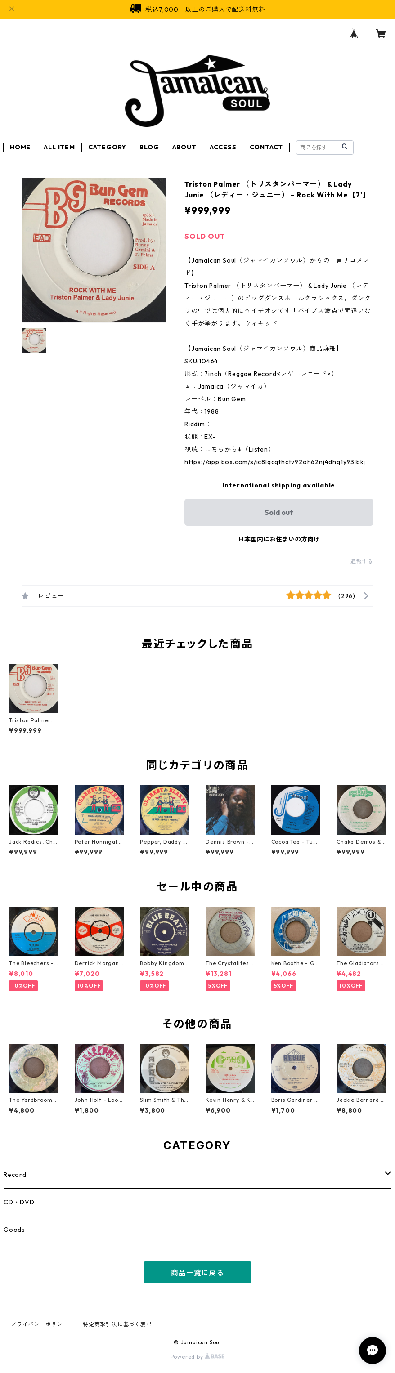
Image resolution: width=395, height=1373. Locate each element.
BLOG (149, 147)
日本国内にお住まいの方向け (279, 539)
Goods (14, 1229)
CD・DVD (19, 1202)
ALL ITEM (59, 147)
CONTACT (266, 147)
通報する (361, 561)
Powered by (198, 1356)
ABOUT (184, 147)
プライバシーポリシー (39, 1324)
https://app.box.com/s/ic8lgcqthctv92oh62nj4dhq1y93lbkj (274, 462)
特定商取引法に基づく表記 (117, 1324)
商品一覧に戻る (197, 1272)
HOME (20, 147)
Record (15, 1175)
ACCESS (223, 147)
